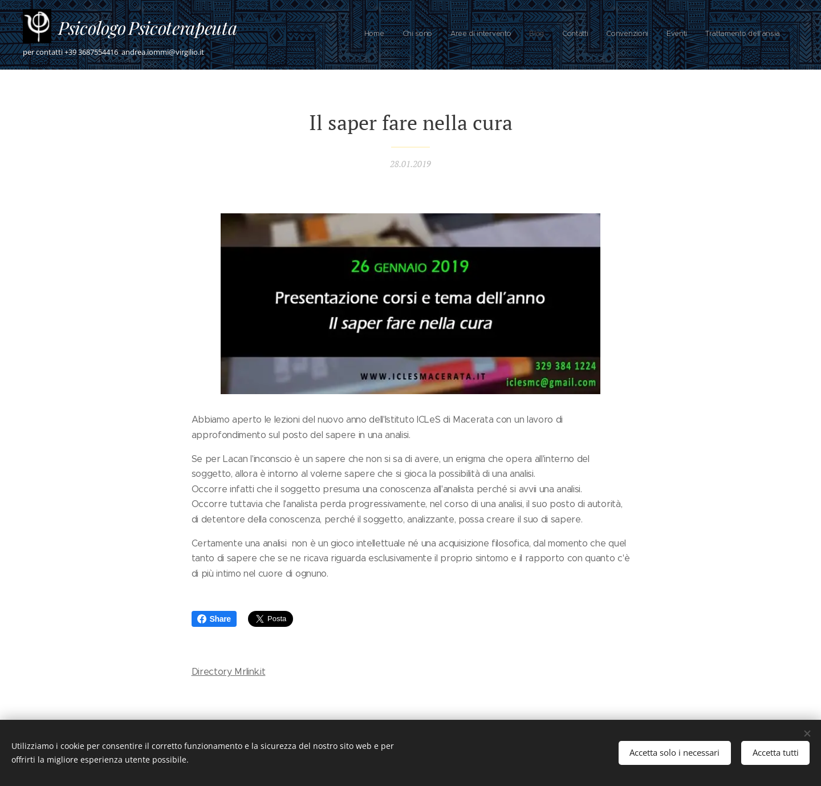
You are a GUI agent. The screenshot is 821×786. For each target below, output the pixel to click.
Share (214, 618)
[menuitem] (655, 35)
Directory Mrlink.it (229, 671)
